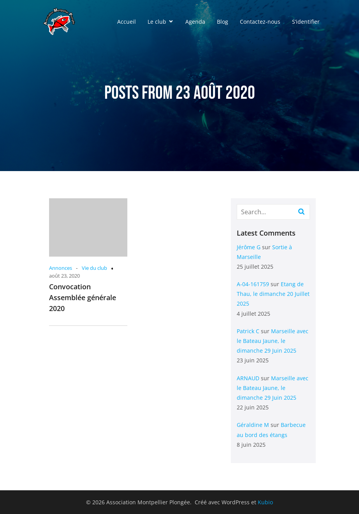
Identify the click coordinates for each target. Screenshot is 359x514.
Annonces (60, 267)
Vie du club (94, 267)
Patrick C (248, 331)
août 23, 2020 (64, 275)
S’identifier (306, 21)
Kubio (265, 502)
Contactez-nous (260, 21)
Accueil (126, 21)
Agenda (195, 21)
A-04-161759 (253, 284)
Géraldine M (253, 424)
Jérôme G (248, 247)
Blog (222, 21)
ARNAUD (248, 378)
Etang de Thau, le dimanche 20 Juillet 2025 (273, 293)
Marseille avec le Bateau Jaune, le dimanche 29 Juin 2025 (272, 340)
